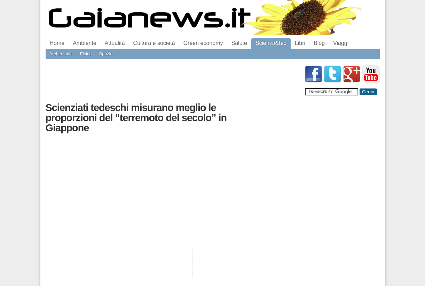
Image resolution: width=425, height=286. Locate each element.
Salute (239, 43)
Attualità (115, 43)
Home (57, 43)
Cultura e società (154, 43)
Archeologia (61, 53)
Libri (300, 43)
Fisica (86, 53)
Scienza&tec (270, 43)
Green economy (203, 43)
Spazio (106, 53)
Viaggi (340, 43)
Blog (319, 43)
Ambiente (84, 43)
